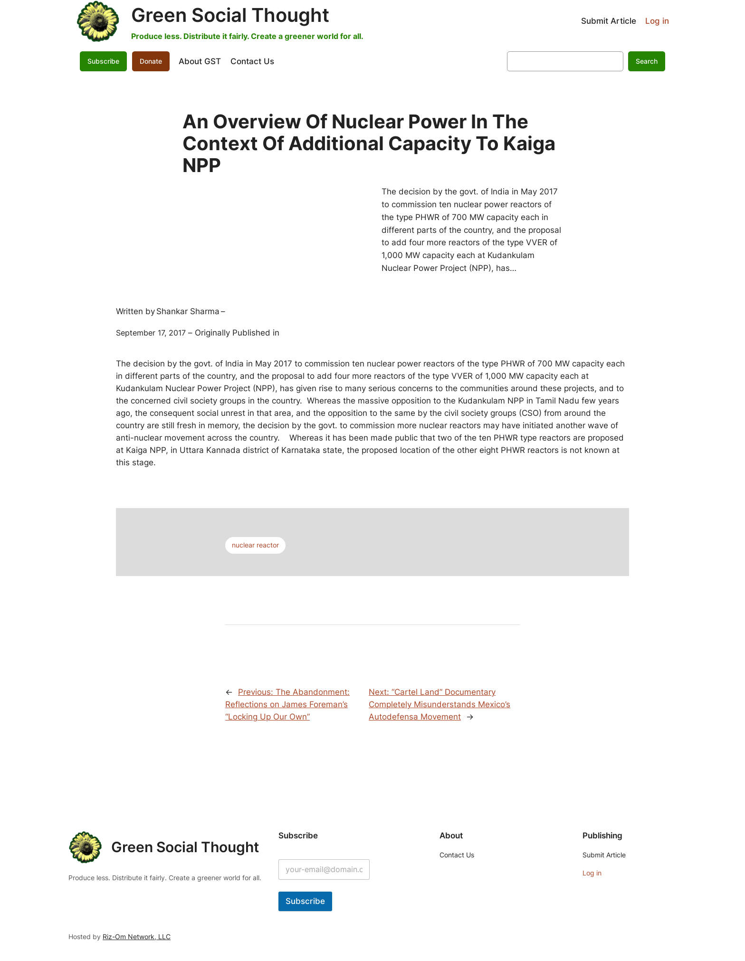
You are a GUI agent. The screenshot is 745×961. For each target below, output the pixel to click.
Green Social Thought (230, 15)
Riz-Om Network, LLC (137, 936)
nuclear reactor (255, 545)
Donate (151, 61)
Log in (657, 21)
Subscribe (103, 61)
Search (647, 61)
